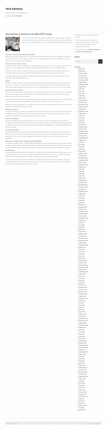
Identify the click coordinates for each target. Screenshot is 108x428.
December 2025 (83, 77)
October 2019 (82, 242)
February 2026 (83, 73)
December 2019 (83, 238)
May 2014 (81, 385)
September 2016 (83, 325)
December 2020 (83, 211)
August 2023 (82, 140)
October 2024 (82, 109)
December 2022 (83, 158)
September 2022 (83, 164)
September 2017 (83, 298)
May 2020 (81, 227)
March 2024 (82, 124)
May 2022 (81, 173)
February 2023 (83, 153)
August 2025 (82, 86)
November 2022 (83, 160)
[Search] (100, 61)
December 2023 (83, 131)
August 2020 (82, 220)
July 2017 (81, 303)
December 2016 (83, 318)
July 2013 (81, 398)
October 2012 (82, 405)
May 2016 (81, 334)
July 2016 (81, 329)
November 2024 (83, 106)
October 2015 (82, 349)
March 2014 (82, 390)
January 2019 (82, 262)
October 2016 (82, 323)
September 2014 (83, 376)
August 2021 (82, 193)
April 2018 (82, 283)
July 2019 (81, 249)
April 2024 (82, 122)
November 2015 (83, 347)
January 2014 (82, 394)
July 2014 (81, 381)
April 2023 (82, 149)
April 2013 (82, 403)
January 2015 (82, 369)
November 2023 (83, 133)
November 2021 (83, 187)
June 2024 (82, 118)
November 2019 (83, 240)
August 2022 (82, 167)
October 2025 (82, 82)
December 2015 (83, 345)
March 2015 (82, 365)
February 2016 (83, 341)
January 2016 (82, 343)
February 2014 (83, 392)
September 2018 (83, 271)
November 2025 (83, 80)
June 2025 (82, 91)
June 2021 (82, 198)
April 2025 (82, 95)
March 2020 (82, 231)
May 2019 (81, 254)
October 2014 (82, 374)
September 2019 (83, 245)
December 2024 (83, 104)
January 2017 (82, 316)
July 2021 (81, 196)
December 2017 (83, 291)
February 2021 (83, 207)
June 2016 (82, 332)
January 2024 (82, 129)
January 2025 (82, 102)
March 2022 (82, 178)
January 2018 (82, 289)
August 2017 (82, 300)
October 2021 (82, 189)
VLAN (47, 125)
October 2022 (82, 162)
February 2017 (83, 314)
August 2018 (82, 274)
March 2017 (82, 312)
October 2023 (82, 135)
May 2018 (81, 280)
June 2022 (82, 171)
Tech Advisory (14, 8)
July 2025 (81, 89)
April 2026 (82, 69)
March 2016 (82, 338)
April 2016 (82, 336)
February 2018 (83, 287)
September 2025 (83, 84)
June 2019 (82, 251)
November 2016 (83, 320)
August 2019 (82, 247)
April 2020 (82, 229)
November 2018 (83, 267)
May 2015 (81, 361)
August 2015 (82, 354)
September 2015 (83, 352)
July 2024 (81, 115)
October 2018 (82, 269)
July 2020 (81, 222)
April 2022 (82, 176)
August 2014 (82, 378)
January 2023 (82, 155)
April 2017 (82, 309)
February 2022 (83, 180)
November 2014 (83, 372)
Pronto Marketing (17, 16)
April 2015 (82, 363)
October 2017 (82, 296)
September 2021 (83, 191)
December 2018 (83, 265)
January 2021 (82, 209)
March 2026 (82, 71)
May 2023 (81, 147)
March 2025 (82, 98)
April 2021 (82, 202)
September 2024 (83, 111)
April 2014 (82, 387)
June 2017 (82, 305)
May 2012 (81, 407)
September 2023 (83, 138)
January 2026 (82, 75)
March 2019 (82, 258)
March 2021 (82, 205)
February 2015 (83, 367)
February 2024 (83, 127)
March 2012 (82, 410)
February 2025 (83, 100)
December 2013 (83, 396)
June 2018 (82, 278)
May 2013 (81, 401)
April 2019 (82, 256)
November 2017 (83, 294)
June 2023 (82, 144)
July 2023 (81, 142)
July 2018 (81, 276)
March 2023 (82, 151)
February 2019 (83, 260)
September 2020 (83, 218)
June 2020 (82, 225)
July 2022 (81, 169)
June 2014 (82, 383)
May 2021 (81, 200)
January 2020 (82, 236)
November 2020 (83, 213)
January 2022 (82, 182)
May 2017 (81, 307)
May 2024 (81, 120)
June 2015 (82, 358)
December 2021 (83, 184)
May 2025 (81, 93)
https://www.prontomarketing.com (93, 423)
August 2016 (82, 327)
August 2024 (82, 113)
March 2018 (82, 285)
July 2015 (81, 356)
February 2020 (83, 234)
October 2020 (82, 216)
